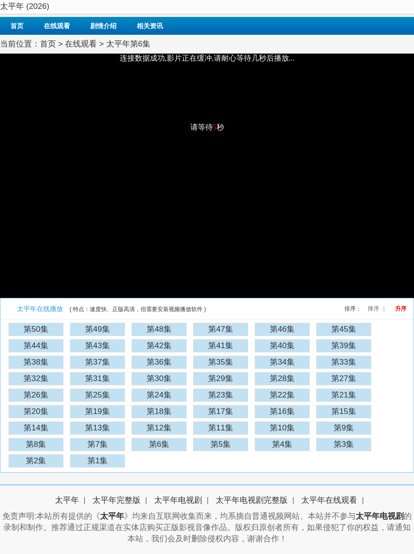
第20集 (35, 411)
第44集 (35, 345)
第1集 (97, 460)
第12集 (159, 427)
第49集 (97, 329)
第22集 (282, 394)
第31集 (97, 378)
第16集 (282, 411)
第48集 (159, 329)
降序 (373, 308)
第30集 (159, 378)
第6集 (159, 444)
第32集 (35, 378)
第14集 (35, 427)
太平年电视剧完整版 (252, 500)
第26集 (35, 394)
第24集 (159, 394)
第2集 (36, 460)
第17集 (220, 411)
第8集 (36, 444)
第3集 (344, 444)
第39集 (343, 345)
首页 (16, 26)
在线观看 (57, 26)
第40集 (282, 345)
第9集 (344, 427)
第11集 (220, 427)
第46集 (282, 329)
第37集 (97, 362)
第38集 (35, 362)
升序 (400, 308)
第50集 (35, 329)
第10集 (282, 427)
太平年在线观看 (329, 500)
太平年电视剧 (178, 500)
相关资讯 (150, 26)
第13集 (97, 427)
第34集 (282, 362)
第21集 (343, 394)
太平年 (67, 500)
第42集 (159, 345)
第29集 (220, 378)
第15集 (343, 411)
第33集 (343, 362)
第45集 (343, 329)
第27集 (343, 378)
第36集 (159, 362)
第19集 (97, 411)
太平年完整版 (117, 500)
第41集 (220, 345)
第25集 (97, 394)
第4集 (282, 444)
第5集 (221, 444)
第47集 (220, 329)
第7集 (97, 444)
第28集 (282, 378)
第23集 (220, 394)
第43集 (97, 345)
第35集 (220, 362)
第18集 (159, 411)
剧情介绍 (103, 26)
